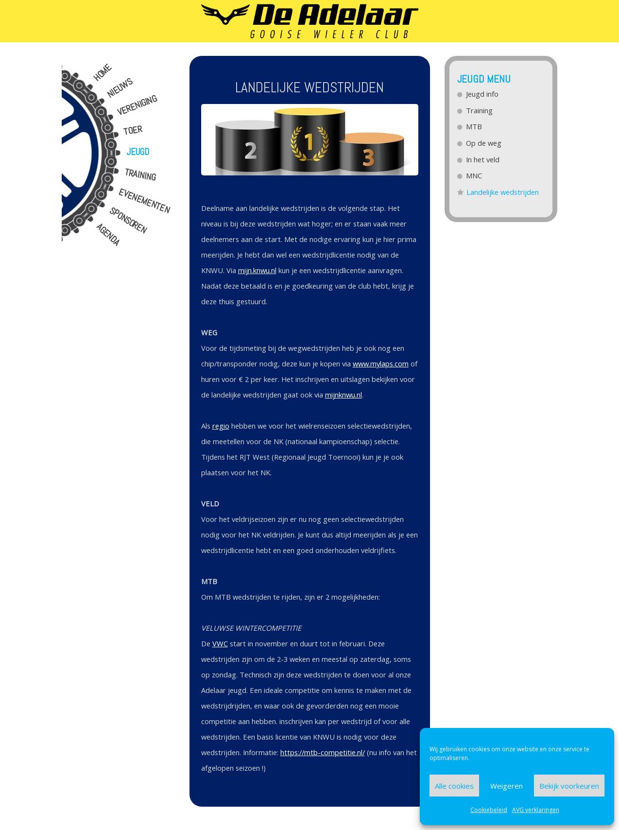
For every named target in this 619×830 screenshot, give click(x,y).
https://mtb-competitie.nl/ (322, 752)
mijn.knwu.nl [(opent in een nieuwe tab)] (257, 270)
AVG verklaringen (535, 810)
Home (102, 73)
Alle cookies (454, 786)
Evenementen (144, 201)
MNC (474, 175)
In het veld (483, 159)
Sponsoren (127, 221)
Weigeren (506, 786)
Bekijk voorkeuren (569, 786)
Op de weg (484, 143)
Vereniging (137, 106)
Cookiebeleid (488, 810)
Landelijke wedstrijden (503, 192)
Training (139, 175)
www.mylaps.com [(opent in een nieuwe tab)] (381, 363)
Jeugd (137, 152)
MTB (474, 126)
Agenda (108, 234)
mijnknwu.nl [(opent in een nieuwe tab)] (343, 394)
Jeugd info (483, 94)
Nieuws (119, 88)
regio (220, 426)
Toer (132, 130)
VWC (220, 643)
